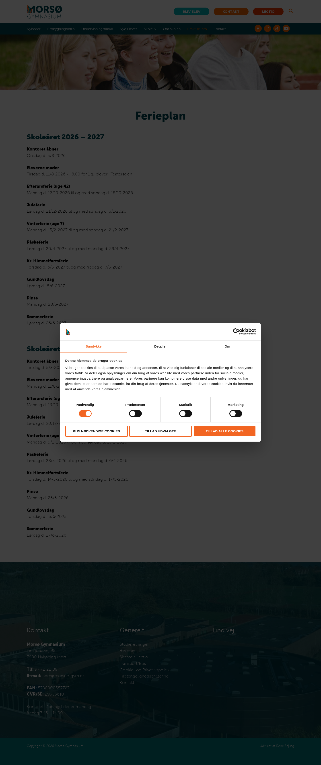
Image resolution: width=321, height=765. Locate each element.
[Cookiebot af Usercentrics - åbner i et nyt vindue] (236, 331)
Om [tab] (227, 346)
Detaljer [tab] (160, 346)
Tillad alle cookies (224, 431)
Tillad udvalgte (160, 431)
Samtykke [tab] (94, 346)
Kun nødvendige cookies (96, 431)
